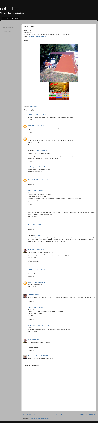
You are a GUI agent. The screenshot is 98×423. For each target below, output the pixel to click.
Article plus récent (30, 414)
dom (29, 249)
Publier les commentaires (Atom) (40, 418)
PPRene (30, 294)
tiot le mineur (32, 325)
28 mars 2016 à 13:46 (38, 190)
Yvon (29, 125)
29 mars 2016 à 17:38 (43, 325)
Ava (29, 224)
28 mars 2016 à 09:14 (39, 114)
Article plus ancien (87, 414)
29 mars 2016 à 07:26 (39, 282)
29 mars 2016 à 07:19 (39, 269)
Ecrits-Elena (9, 9)
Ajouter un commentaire (31, 365)
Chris (29, 190)
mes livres (15, 19)
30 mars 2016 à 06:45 (37, 339)
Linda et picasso (33, 167)
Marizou (30, 114)
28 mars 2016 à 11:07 (45, 167)
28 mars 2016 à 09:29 (38, 125)
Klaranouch (31, 179)
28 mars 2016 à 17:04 (42, 210)
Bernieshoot (31, 356)
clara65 (30, 269)
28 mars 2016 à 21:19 (37, 224)
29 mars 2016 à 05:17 (37, 249)
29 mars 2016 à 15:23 (38, 307)
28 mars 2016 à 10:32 (41, 150)
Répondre (31, 119)
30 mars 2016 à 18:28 (42, 356)
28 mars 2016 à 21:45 (40, 235)
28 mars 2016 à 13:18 (42, 179)
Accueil (6, 19)
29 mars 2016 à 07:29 (39, 294)
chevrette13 (31, 210)
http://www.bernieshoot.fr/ (37, 37)
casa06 (30, 282)
